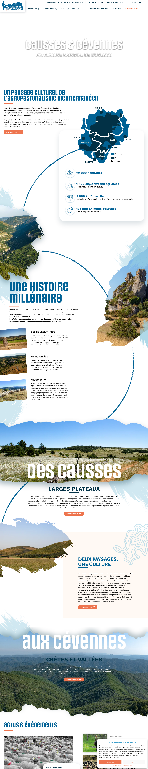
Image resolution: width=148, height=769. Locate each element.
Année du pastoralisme (99, 9)
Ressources (52, 3)
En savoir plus (13, 132)
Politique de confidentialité (122, 766)
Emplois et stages (104, 3)
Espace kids (74, 3)
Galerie (63, 3)
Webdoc (85, 3)
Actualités (116, 9)
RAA (92, 3)
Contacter (119, 3)
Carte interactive (131, 9)
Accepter (110, 762)
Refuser (134, 762)
